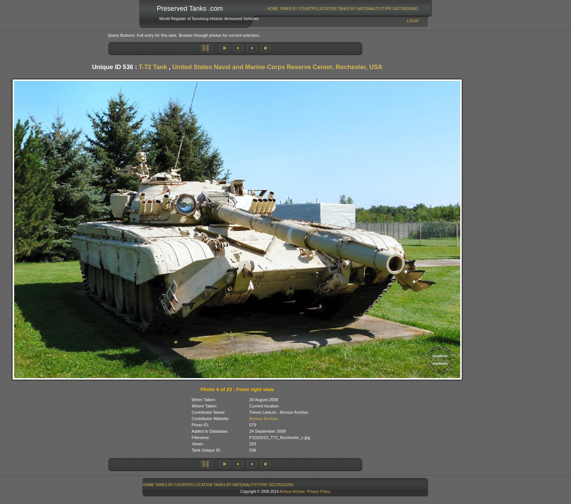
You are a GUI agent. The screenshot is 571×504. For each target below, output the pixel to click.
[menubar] (342, 9)
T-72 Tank (153, 67)
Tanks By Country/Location (308, 9)
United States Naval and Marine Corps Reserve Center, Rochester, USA (277, 67)
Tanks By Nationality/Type (364, 9)
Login (412, 21)
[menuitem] (273, 9)
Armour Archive (263, 418)
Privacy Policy (318, 492)
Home (272, 9)
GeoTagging (405, 9)
